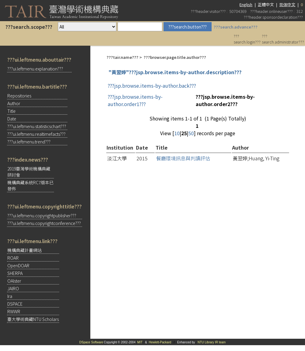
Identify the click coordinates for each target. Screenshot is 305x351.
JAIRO (13, 288)
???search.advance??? (236, 27)
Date (11, 119)
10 (177, 133)
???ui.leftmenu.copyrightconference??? (44, 223)
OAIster (14, 281)
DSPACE (15, 304)
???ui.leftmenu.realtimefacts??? (36, 134)
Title (11, 111)
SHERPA (15, 273)
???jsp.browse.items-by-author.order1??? (135, 100)
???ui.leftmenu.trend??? (29, 142)
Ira (9, 296)
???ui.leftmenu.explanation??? (35, 69)
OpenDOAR (18, 265)
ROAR (13, 258)
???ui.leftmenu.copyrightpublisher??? (41, 215)
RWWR (13, 311)
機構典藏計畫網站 (24, 250)
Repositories (19, 96)
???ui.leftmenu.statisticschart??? (36, 126)
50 (191, 133)
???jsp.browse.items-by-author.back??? (152, 85)
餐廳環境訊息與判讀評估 (183, 158)
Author (13, 103)
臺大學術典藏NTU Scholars (33, 319)
